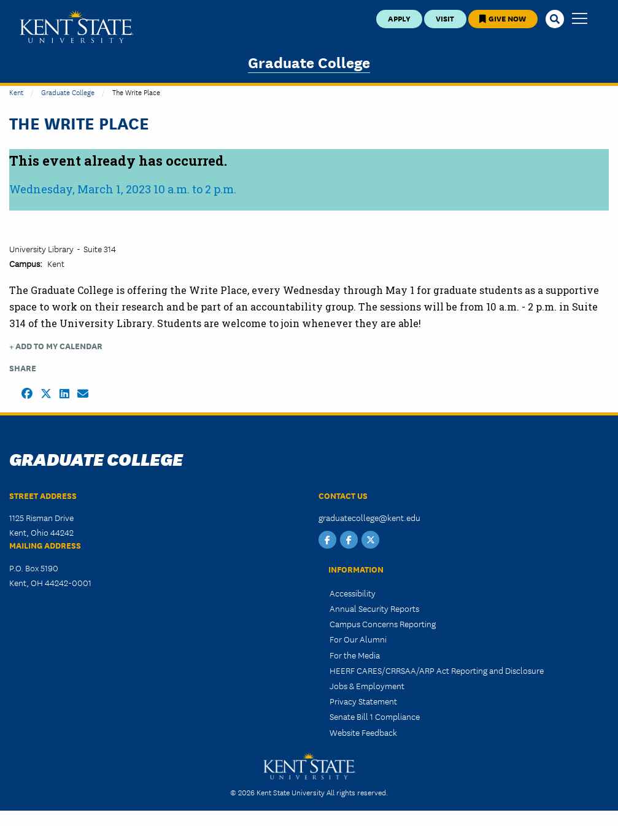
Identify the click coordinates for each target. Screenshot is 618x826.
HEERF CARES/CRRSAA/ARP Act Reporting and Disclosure (437, 670)
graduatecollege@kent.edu (369, 517)
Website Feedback (363, 732)
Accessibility (353, 593)
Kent (16, 92)
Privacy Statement (363, 701)
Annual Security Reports (374, 608)
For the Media (355, 655)
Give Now (502, 18)
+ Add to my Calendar (55, 345)
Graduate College (309, 61)
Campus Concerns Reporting (383, 623)
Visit (445, 18)
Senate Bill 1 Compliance (375, 716)
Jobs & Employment (367, 685)
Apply (399, 18)
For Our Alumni (358, 639)
